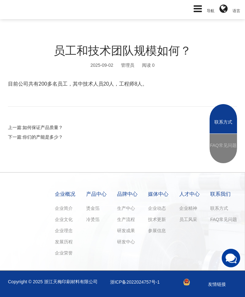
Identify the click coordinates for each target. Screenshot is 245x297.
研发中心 (126, 241)
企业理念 (64, 230)
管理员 (127, 65)
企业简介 (64, 208)
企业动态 (157, 208)
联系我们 (220, 194)
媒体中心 (158, 194)
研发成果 (126, 230)
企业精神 (188, 208)
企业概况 (65, 194)
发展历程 (64, 241)
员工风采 (188, 219)
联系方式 (219, 208)
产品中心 (96, 194)
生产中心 (126, 208)
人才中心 (189, 194)
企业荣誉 (64, 252)
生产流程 (126, 219)
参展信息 (157, 230)
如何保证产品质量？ (43, 127)
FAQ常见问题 (223, 219)
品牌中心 (127, 194)
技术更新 (157, 219)
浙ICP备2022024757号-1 (135, 282)
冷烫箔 (93, 219)
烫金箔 (93, 208)
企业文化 (64, 219)
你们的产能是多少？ (43, 137)
